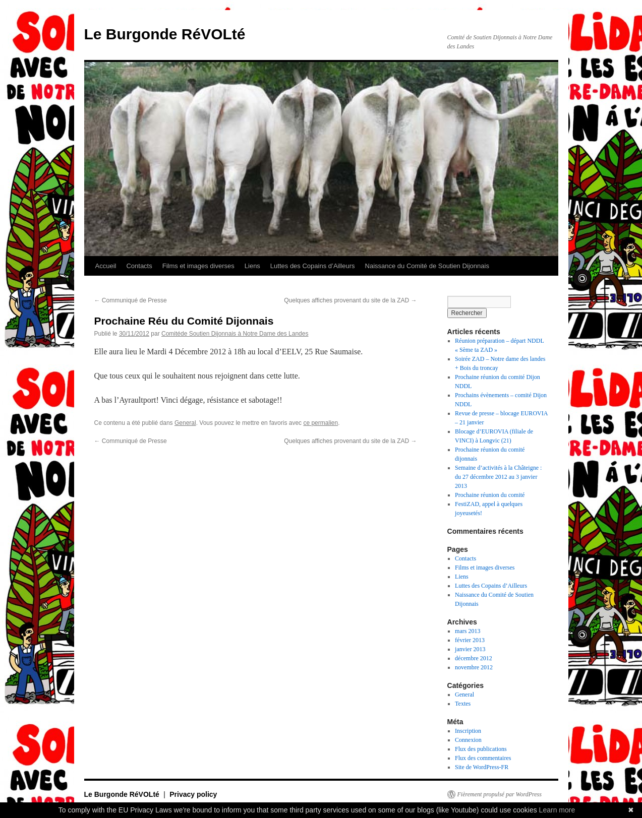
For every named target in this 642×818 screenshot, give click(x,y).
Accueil (105, 266)
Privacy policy (193, 794)
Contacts (139, 266)
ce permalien (320, 422)
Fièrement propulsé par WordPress (499, 794)
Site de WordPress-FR (481, 767)
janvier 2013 (470, 649)
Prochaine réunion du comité (489, 494)
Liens (252, 266)
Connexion (468, 739)
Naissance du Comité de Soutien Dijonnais (427, 266)
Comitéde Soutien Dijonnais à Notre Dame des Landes (235, 333)
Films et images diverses (198, 266)
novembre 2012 (474, 667)
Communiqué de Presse (130, 300)
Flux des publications (481, 748)
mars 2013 (467, 631)
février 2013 (470, 640)
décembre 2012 (473, 658)
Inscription (468, 730)
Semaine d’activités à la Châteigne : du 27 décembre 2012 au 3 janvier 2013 (498, 476)
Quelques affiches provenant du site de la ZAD (350, 300)
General (185, 422)
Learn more (557, 810)
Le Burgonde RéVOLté (165, 34)
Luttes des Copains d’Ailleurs (312, 266)
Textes (463, 703)
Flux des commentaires (483, 758)
